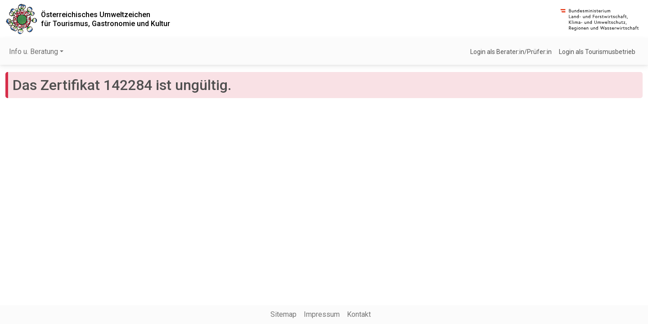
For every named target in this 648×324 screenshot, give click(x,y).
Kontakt (359, 314)
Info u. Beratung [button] (33, 51)
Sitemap (283, 314)
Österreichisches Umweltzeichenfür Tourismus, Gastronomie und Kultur (105, 18)
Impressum (322, 314)
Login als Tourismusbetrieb (597, 51)
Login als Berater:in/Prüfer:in (511, 51)
